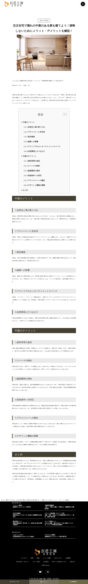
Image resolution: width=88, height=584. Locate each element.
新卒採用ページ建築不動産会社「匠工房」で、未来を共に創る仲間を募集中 (27, 523)
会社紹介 (46, 561)
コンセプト (24, 558)
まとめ (25, 190)
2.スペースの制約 (33, 166)
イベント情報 (47, 558)
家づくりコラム (10, 500)
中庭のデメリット (29, 156)
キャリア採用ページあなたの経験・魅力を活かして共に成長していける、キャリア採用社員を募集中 (59, 523)
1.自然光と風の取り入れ (36, 127)
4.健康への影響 (32, 141)
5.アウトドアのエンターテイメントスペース (43, 146)
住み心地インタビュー (22, 561)
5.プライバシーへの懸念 (36, 180)
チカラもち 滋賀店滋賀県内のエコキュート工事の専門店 (55, 535)
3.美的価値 (31, 137)
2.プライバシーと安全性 (36, 132)
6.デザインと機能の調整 (36, 185)
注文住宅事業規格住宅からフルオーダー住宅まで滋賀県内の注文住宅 (27, 515)
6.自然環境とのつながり (36, 151)
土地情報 (67, 558)
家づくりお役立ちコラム (59, 561)
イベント (44, 581)
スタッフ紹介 (36, 561)
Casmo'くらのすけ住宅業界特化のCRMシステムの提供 (23, 535)
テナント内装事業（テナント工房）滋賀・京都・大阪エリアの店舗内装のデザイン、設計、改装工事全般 (59, 515)
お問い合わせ (45, 565)
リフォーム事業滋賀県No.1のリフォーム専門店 (22, 506)
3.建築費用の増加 (33, 171)
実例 (32, 558)
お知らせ (72, 561)
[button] (63, 114)
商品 (38, 558)
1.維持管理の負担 (33, 161)
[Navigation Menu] (83, 4)
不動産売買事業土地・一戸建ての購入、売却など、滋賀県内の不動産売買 (59, 507)
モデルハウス (14, 581)
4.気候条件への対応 (34, 175)
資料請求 (73, 581)
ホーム (3, 500)
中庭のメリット (29, 122)
